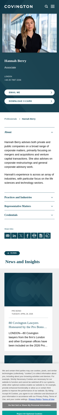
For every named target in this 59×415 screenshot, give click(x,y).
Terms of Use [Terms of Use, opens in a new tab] (48, 411)
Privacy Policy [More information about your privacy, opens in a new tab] (35, 411)
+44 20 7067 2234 (12, 80)
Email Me (14, 92)
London (8, 76)
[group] (11, 279)
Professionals (10, 119)
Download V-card (20, 101)
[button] (11, 279)
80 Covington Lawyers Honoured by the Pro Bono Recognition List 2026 (35, 311)
